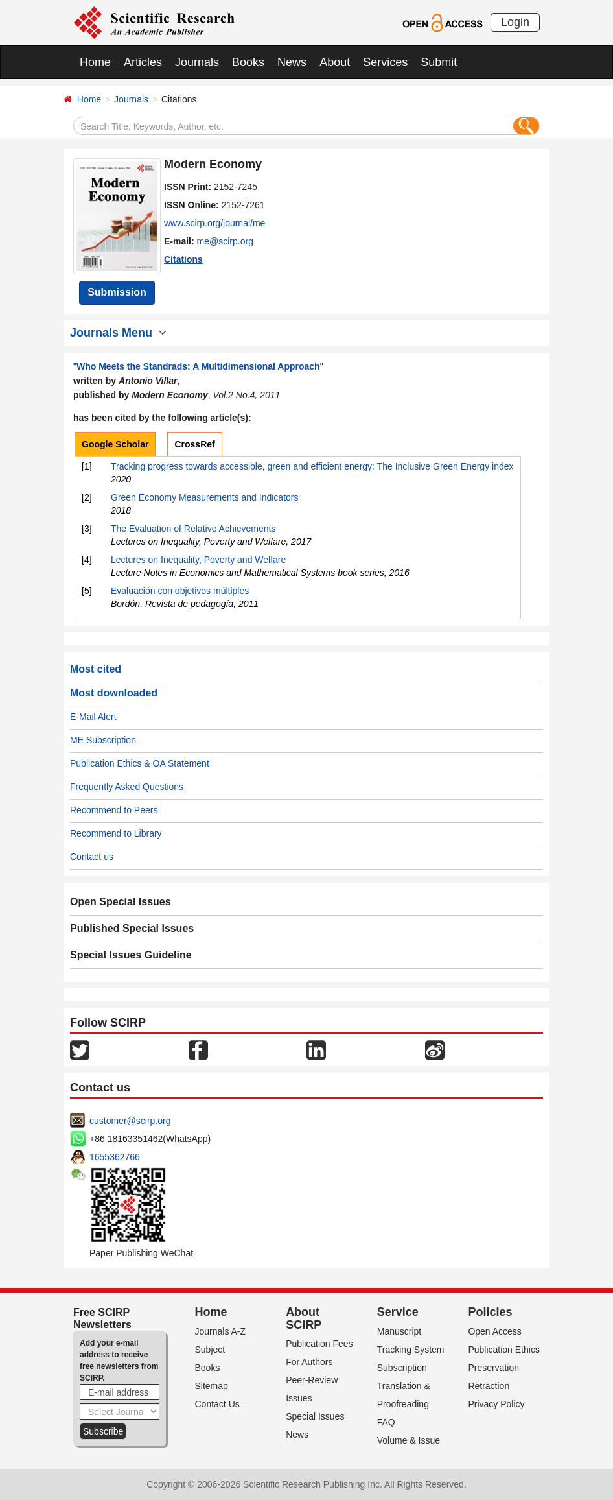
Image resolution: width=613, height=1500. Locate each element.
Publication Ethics (504, 1349)
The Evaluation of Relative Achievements (193, 528)
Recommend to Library (116, 833)
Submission (116, 292)
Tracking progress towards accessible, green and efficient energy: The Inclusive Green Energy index (312, 466)
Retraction (488, 1386)
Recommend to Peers (113, 810)
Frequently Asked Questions (126, 786)
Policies (490, 1311)
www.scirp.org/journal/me (214, 223)
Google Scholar (115, 444)
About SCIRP (303, 1318)
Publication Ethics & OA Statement (139, 763)
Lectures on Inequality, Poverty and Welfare (198, 559)
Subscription (402, 1368)
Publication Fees (319, 1344)
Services (385, 62)
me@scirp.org (225, 241)
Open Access (495, 1331)
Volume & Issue (408, 1440)
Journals (197, 62)
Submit (439, 62)
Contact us (91, 856)
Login (515, 22)
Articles (143, 62)
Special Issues (315, 1416)
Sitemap (211, 1386)
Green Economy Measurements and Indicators (204, 497)
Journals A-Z (220, 1331)
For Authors (309, 1362)
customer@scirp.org (129, 1120)
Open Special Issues (120, 901)
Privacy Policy (496, 1404)
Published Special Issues (132, 928)
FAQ (386, 1422)
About (334, 62)
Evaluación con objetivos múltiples (180, 591)
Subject (210, 1349)
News (291, 62)
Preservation (493, 1368)
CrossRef (194, 444)
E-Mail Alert (93, 716)
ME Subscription (103, 740)
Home (95, 62)
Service (398, 1311)
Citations (183, 259)
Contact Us (217, 1404)
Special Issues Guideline (131, 954)
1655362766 (114, 1157)
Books (248, 62)
